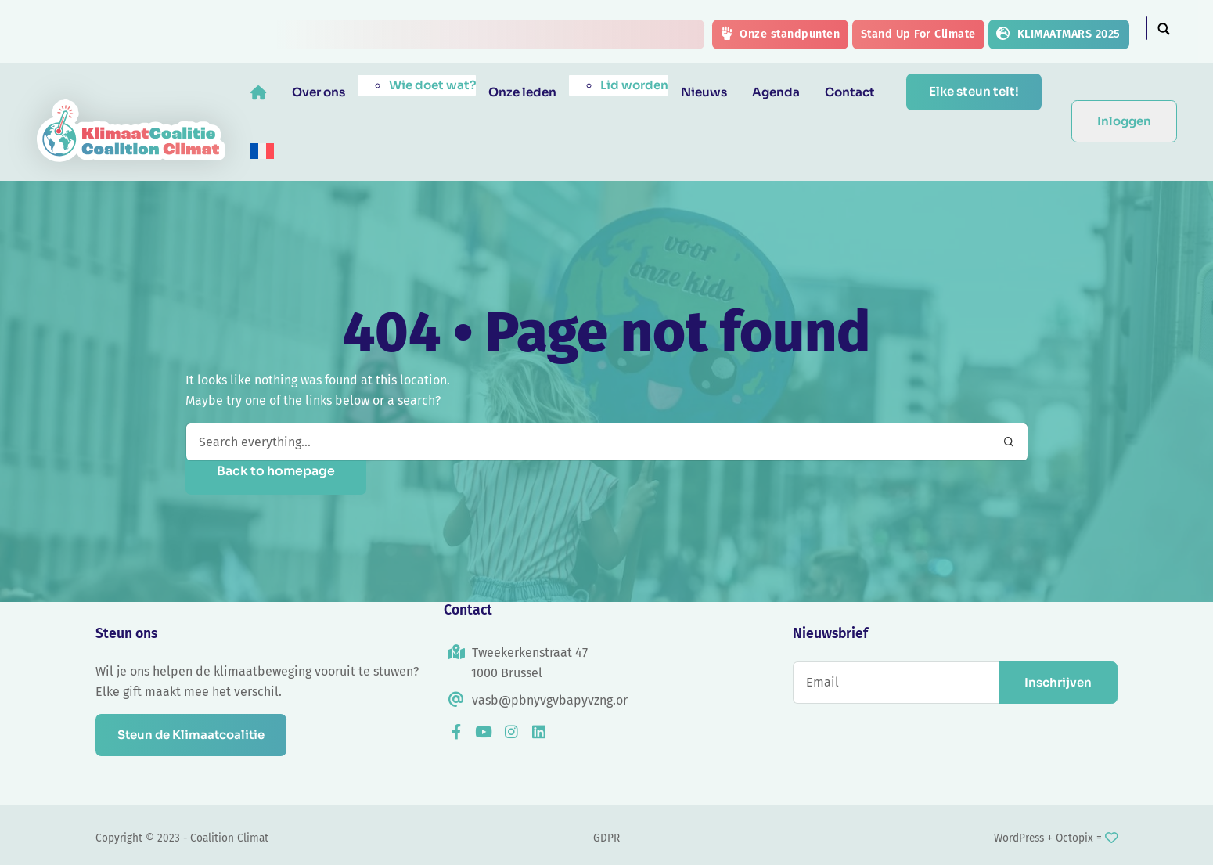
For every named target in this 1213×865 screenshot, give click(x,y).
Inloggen (1124, 121)
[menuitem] (263, 151)
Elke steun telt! (974, 91)
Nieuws (705, 92)
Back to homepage (276, 471)
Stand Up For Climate (918, 34)
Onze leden (523, 92)
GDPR (606, 838)
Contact (851, 92)
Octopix (1074, 838)
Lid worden (635, 84)
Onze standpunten (780, 34)
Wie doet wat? (433, 84)
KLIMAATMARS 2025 (1058, 34)
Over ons (319, 92)
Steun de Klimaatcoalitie (194, 734)
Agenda (777, 92)
